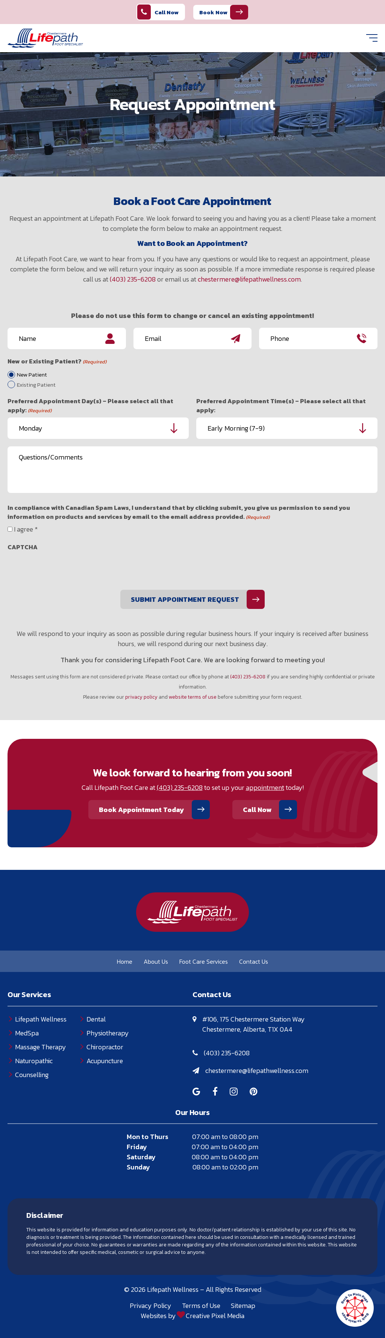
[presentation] (65, 569)
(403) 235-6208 (133, 279)
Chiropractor (104, 1047)
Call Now (158, 12)
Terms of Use (201, 1305)
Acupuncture (104, 1061)
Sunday (138, 1167)
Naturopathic (34, 1061)
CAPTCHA (23, 546)
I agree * (26, 529)
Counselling (32, 1075)
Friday (137, 1147)
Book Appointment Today (141, 810)
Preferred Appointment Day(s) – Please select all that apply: (90, 405)
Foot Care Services (203, 961)
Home (124, 961)
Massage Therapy (40, 1047)
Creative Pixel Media (215, 1316)
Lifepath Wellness (41, 1019)
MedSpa (27, 1033)
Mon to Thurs (147, 1137)
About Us (156, 961)
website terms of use (193, 697)
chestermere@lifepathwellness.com (249, 279)
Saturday (141, 1157)
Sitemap (243, 1305)
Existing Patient (36, 385)
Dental (96, 1019)
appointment (265, 787)
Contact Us (253, 961)
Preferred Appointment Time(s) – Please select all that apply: (281, 405)
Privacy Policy (150, 1305)
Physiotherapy (107, 1033)
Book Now (213, 12)
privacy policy (141, 697)
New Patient (32, 374)
